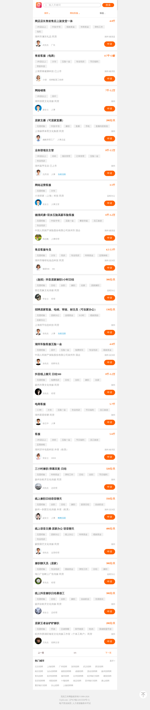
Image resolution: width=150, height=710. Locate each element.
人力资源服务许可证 (82, 703)
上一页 (41, 653)
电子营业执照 (65, 703)
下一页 (108, 653)
